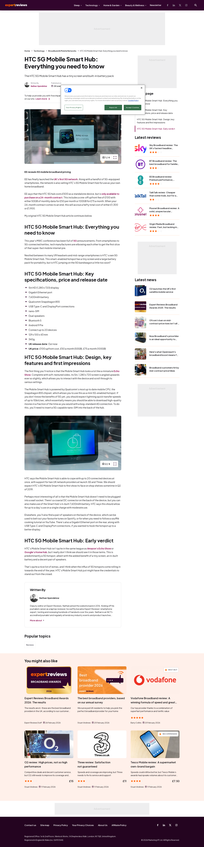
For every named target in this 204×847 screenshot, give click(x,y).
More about (36, 620)
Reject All (113, 107)
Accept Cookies (132, 107)
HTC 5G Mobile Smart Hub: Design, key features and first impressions (155, 121)
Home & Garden (111, 5)
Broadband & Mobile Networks (62, 51)
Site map (44, 825)
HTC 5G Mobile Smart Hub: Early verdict (156, 128)
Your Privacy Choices (83, 825)
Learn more (41, 98)
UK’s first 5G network (66, 179)
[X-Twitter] (180, 5)
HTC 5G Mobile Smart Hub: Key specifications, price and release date (155, 111)
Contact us (30, 825)
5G (75, 240)
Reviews (30, 645)
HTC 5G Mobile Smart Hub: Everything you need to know (157, 102)
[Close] (141, 88)
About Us (102, 825)
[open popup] (115, 157)
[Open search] (196, 5)
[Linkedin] (174, 5)
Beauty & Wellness (134, 5)
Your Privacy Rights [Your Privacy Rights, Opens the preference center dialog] (74, 107)
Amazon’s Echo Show (99, 548)
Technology (91, 5)
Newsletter (155, 5)
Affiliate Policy (119, 825)
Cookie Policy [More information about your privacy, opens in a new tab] (133, 100)
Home (27, 51)
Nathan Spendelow (39, 86)
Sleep (77, 5)
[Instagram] (186, 5)
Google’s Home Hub (35, 552)
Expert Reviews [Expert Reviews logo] (14, 5)
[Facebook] (167, 5)
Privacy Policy (60, 825)
